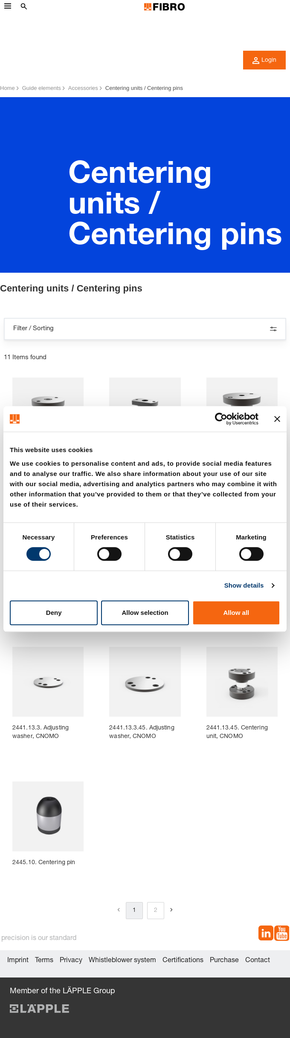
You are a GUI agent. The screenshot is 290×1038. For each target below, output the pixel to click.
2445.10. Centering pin (43, 863)
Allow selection (145, 612)
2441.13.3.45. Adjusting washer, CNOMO (141, 732)
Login (264, 60)
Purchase (224, 960)
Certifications (182, 960)
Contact (257, 960)
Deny (54, 612)
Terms (44, 960)
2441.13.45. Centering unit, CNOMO (237, 732)
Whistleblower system (122, 960)
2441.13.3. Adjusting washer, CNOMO (40, 732)
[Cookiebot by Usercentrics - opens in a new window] (221, 418)
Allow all (236, 612)
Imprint (18, 960)
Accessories (83, 88)
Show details (244, 585)
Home (7, 88)
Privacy (71, 960)
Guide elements (41, 88)
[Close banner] (277, 419)
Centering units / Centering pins (144, 88)
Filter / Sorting (145, 329)
